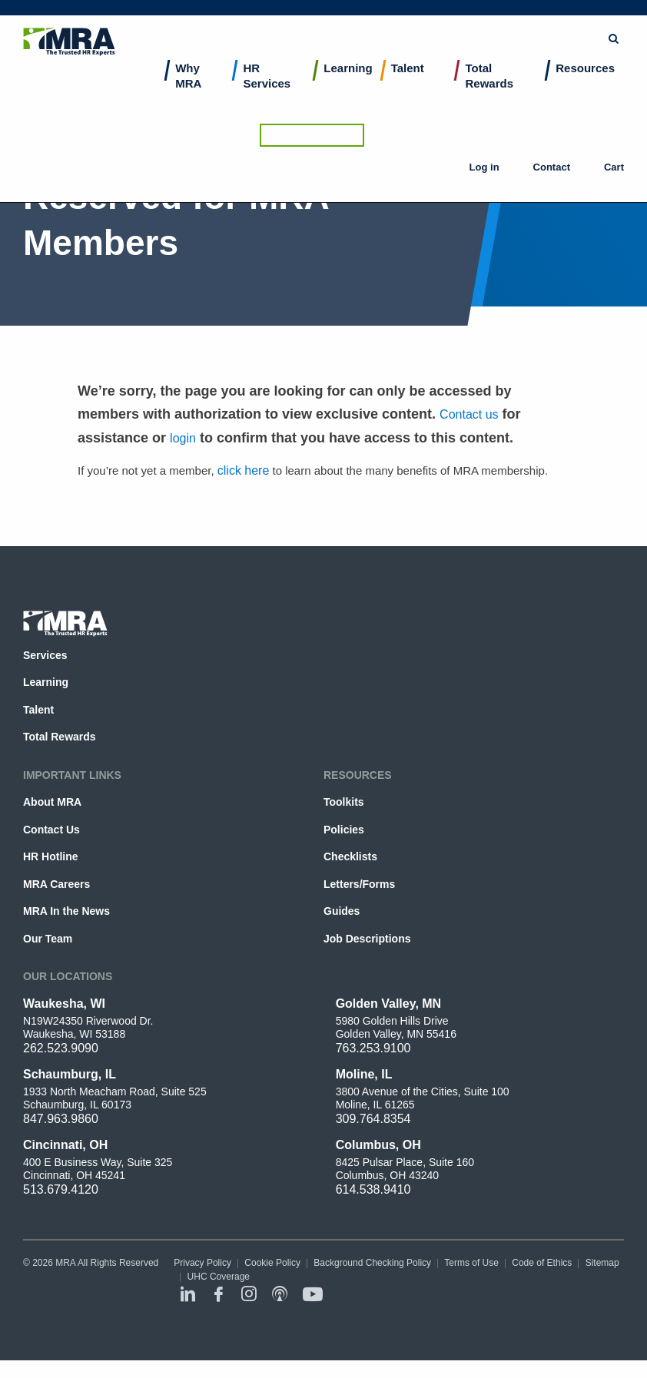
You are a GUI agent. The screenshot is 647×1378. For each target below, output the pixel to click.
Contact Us (51, 829)
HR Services (266, 92)
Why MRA (188, 92)
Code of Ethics (542, 1262)
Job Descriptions (367, 938)
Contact (551, 61)
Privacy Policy (202, 1262)
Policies (344, 829)
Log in (496, 61)
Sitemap (602, 1262)
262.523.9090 (60, 1048)
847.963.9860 (60, 1118)
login (183, 438)
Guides (342, 911)
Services (45, 655)
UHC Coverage (218, 1276)
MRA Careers (56, 884)
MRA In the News (66, 911)
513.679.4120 (60, 1189)
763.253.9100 (373, 1048)
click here (243, 470)
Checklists (350, 856)
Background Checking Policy (372, 1262)
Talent (407, 84)
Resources (585, 84)
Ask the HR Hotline (571, 19)
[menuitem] (200, 103)
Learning (348, 84)
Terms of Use (471, 1262)
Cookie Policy (272, 1262)
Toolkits (344, 802)
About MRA (52, 802)
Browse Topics (444, 18)
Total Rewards (489, 92)
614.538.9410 (373, 1189)
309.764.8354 (373, 1118)
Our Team (47, 938)
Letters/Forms (359, 884)
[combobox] (282, 19)
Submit (364, 19)
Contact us (469, 414)
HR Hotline (50, 856)
